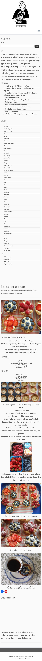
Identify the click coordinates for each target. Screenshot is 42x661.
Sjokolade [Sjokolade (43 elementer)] (30, 73)
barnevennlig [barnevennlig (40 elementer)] (10, 54)
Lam (5, 202)
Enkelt (6, 141)
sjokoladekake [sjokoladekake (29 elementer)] (5, 76)
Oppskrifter (7, 259)
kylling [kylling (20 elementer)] (37, 70)
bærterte (25, 290)
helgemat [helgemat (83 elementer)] (25, 64)
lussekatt (7, 206)
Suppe (6, 241)
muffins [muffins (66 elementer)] (14, 73)
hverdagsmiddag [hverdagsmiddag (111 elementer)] (9, 67)
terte (16, 293)
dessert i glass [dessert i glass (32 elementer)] (5, 57)
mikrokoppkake (8, 211)
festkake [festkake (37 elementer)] (22, 57)
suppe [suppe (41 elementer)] (32, 76)
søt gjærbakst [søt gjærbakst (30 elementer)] (9, 79)
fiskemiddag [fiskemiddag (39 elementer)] (33, 57)
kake (5, 185)
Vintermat (7, 250)
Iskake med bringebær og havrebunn (20, 114)
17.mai (6, 126)
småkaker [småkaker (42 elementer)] (21, 76)
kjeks (5, 187)
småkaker (12, 293)
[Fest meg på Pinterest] (10, 39)
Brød (5, 136)
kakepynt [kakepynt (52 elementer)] (11, 70)
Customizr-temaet (24, 658)
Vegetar (6, 248)
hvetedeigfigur (8, 170)
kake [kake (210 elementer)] (4, 70)
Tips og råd (7, 264)
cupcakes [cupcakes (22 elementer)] (27, 54)
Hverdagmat (8, 165)
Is (4, 180)
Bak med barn (8, 131)
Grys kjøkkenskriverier (18, 656)
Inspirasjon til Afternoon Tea (17, 86)
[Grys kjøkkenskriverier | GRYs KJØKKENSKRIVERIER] (21, 12)
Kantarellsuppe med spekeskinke (19, 100)
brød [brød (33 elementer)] (17, 54)
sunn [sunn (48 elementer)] (27, 76)
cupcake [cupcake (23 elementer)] (21, 54)
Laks (5, 199)
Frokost (6, 153)
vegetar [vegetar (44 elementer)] (29, 79)
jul (5, 182)
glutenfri (7, 158)
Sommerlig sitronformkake (16, 105)
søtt (5, 236)
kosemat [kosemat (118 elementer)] (31, 70)
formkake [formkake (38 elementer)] (15, 61)
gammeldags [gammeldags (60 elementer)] (34, 61)
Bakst (5, 133)
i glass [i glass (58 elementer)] (34, 67)
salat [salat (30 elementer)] (24, 73)
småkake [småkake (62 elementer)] (14, 76)
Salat (5, 221)
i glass (6, 172)
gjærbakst (7, 155)
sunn (5, 238)
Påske (6, 216)
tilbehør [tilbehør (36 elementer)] (16, 79)
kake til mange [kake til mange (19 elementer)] (19, 70)
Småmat (6, 231)
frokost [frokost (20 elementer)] (26, 60)
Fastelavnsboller (9, 143)
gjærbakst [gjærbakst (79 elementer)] (5, 64)
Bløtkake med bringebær (15, 109)
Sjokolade (7, 226)
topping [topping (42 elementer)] (23, 79)
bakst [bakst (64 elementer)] (3, 54)
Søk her (6, 261)
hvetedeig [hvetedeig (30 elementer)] (28, 67)
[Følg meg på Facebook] (4, 39)
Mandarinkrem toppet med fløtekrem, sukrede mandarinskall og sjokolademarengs (20, 95)
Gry (21, 293)
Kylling (6, 197)
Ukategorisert (8, 245)
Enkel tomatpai (11, 102)
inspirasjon (7, 177)
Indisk (6, 175)
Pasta (6, 219)
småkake (6, 228)
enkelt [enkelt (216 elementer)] (15, 57)
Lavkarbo (7, 204)
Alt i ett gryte (8, 129)
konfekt (6, 192)
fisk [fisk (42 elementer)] (27, 57)
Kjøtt (5, 189)
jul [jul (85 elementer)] (39, 67)
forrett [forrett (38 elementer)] (21, 61)
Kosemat (6, 194)
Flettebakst (7, 148)
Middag (6, 209)
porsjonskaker (4, 293)
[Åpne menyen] (39, 30)
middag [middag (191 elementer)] (5, 73)
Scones (6, 223)
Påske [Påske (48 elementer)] (19, 73)
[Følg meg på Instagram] (7, 39)
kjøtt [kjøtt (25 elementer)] (24, 70)
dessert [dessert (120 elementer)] (34, 54)
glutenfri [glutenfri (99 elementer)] (15, 64)
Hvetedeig (7, 167)
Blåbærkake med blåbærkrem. (17, 107)
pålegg (6, 214)
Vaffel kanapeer (11, 112)
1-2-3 (5, 124)
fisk (5, 146)
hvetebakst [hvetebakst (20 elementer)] (22, 67)
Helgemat (7, 163)
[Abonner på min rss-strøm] (2, 39)
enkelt (31, 290)
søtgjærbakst (8, 233)
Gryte (6, 160)
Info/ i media (8, 256)
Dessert (6, 138)
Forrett (6, 150)
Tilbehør (6, 243)
